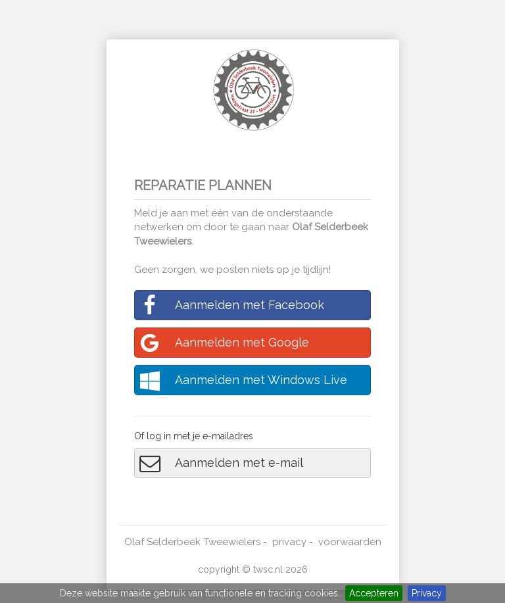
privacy (289, 542)
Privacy (427, 593)
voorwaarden (349, 542)
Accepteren (373, 593)
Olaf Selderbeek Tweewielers (192, 542)
